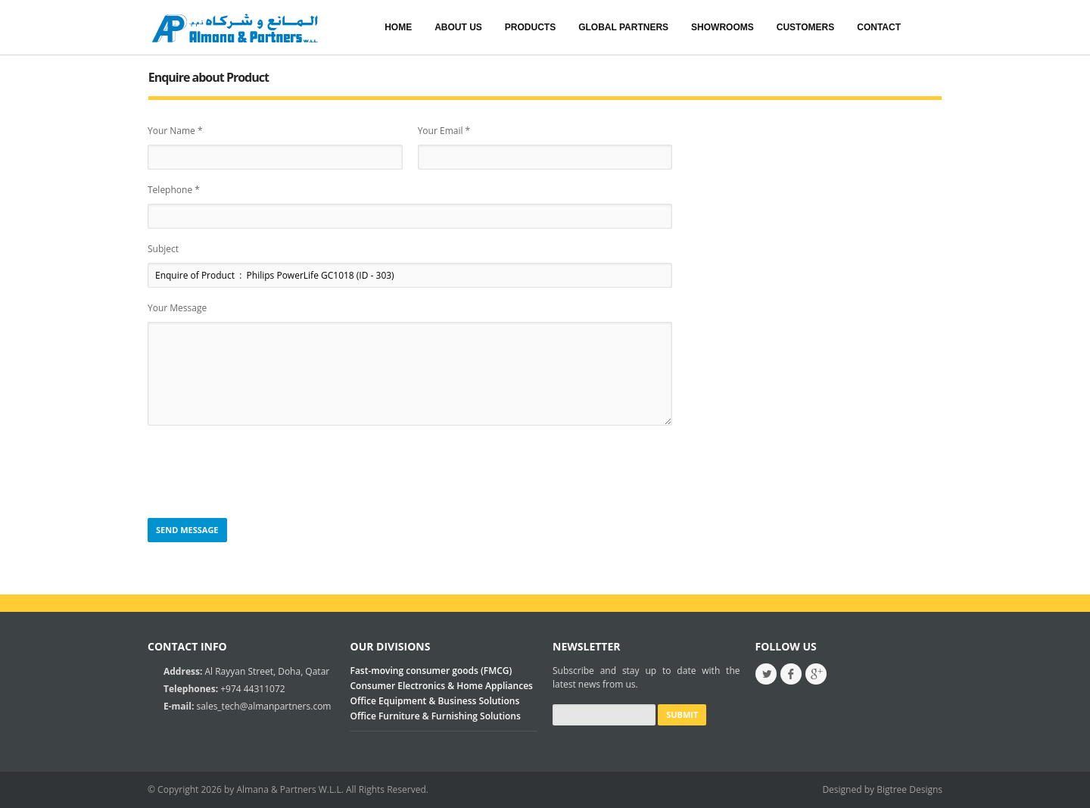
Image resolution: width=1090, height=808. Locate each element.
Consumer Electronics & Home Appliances (441, 685)
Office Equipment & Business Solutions (435, 700)
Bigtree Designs (909, 789)
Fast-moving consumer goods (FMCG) (431, 670)
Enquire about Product (208, 77)
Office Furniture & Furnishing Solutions (435, 716)
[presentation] (263, 472)
